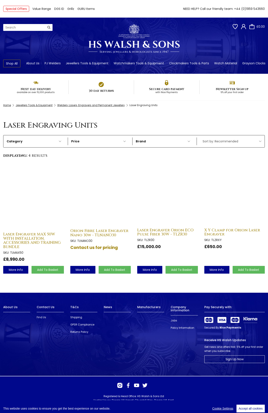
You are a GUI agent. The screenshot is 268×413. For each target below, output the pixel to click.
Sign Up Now (235, 359)
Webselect (64, 404)
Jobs (174, 320)
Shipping (76, 317)
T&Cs (74, 307)
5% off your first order (232, 92)
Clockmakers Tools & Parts (189, 63)
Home (7, 105)
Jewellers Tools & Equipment (87, 63)
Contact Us (45, 307)
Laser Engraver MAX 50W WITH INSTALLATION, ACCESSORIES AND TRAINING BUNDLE (32, 241)
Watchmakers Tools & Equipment (139, 63)
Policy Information (182, 328)
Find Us (41, 317)
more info (16, 270)
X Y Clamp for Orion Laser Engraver (232, 232)
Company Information (180, 308)
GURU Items (86, 9)
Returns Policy (79, 332)
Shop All (12, 63)
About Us (32, 63)
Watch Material (225, 63)
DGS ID (59, 9)
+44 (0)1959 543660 (249, 9)
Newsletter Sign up (232, 89)
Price (98, 141)
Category (34, 141)
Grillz (70, 9)
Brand (163, 141)
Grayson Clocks (253, 63)
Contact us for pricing (94, 247)
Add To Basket (47, 270)
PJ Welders (53, 63)
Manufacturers (149, 307)
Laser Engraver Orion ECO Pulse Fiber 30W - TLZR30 (165, 232)
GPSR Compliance (82, 324)
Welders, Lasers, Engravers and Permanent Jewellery (91, 105)
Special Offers (16, 9)
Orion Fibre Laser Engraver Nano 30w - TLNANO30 (99, 233)
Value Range (41, 9)
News (108, 307)
